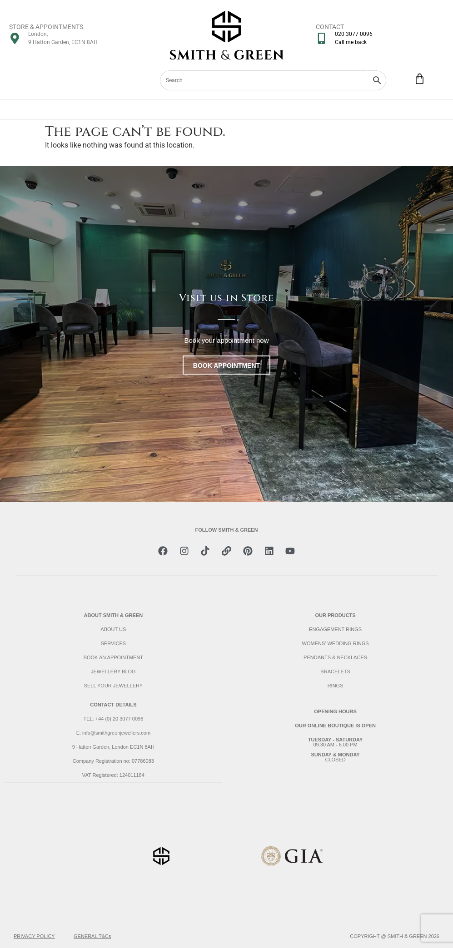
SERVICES (113, 643)
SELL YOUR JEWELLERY (113, 685)
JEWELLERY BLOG (113, 671)
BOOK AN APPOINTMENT (113, 657)
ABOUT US (113, 629)
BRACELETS (335, 671)
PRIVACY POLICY (34, 936)
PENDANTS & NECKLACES (335, 657)
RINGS (335, 685)
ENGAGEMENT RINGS (335, 629)
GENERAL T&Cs (92, 936)
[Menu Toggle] (226, 109)
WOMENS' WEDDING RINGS (335, 643)
